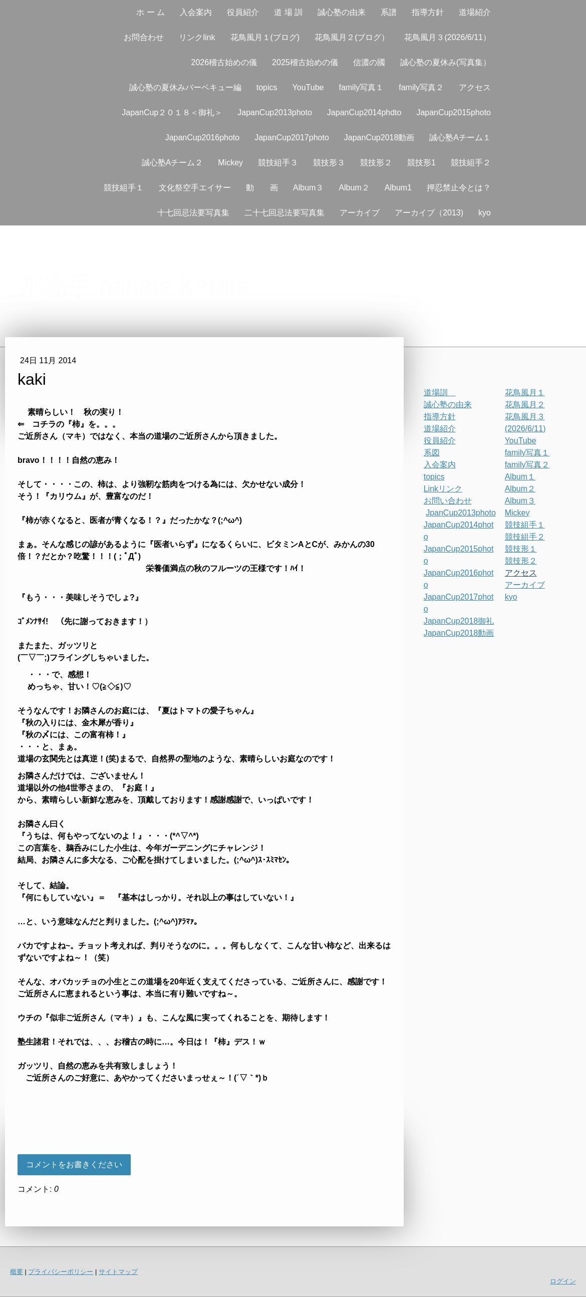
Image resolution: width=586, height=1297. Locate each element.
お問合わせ (144, 37)
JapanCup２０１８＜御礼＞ (172, 112)
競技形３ (329, 162)
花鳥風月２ (525, 404)
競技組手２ (471, 162)
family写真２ (421, 87)
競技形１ (521, 549)
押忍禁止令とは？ (459, 187)
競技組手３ (278, 162)
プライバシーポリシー (60, 1271)
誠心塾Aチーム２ (172, 162)
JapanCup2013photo (274, 112)
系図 (432, 452)
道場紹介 (475, 12)
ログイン (563, 1281)
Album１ (520, 476)
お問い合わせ (448, 500)
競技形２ (376, 162)
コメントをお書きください (74, 1164)
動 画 (262, 187)
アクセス (475, 87)
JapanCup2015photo (453, 112)
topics (266, 87)
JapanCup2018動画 (379, 137)
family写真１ (361, 87)
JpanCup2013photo (461, 512)
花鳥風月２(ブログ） (352, 37)
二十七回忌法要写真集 (284, 212)
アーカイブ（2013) (429, 212)
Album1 (398, 187)
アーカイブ (360, 212)
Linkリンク (443, 488)
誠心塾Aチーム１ (460, 137)
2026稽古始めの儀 (224, 62)
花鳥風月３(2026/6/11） (447, 37)
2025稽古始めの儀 (305, 62)
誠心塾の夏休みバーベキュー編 (185, 87)
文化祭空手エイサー (195, 187)
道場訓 (440, 392)
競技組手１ (124, 187)
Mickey (230, 162)
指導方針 (428, 12)
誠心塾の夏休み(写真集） (445, 62)
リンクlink (197, 37)
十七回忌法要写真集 (193, 212)
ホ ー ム (150, 12)
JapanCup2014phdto (364, 112)
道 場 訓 (288, 12)
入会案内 (196, 12)
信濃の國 (369, 62)
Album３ (308, 187)
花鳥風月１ (525, 392)
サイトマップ (118, 1271)
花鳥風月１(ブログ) (265, 37)
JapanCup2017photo (291, 137)
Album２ (354, 187)
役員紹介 (243, 12)
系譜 (389, 12)
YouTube (308, 87)
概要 (16, 1271)
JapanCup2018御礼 (459, 621)
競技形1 (421, 162)
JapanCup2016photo (202, 137)
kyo (484, 212)
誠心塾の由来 (342, 12)
